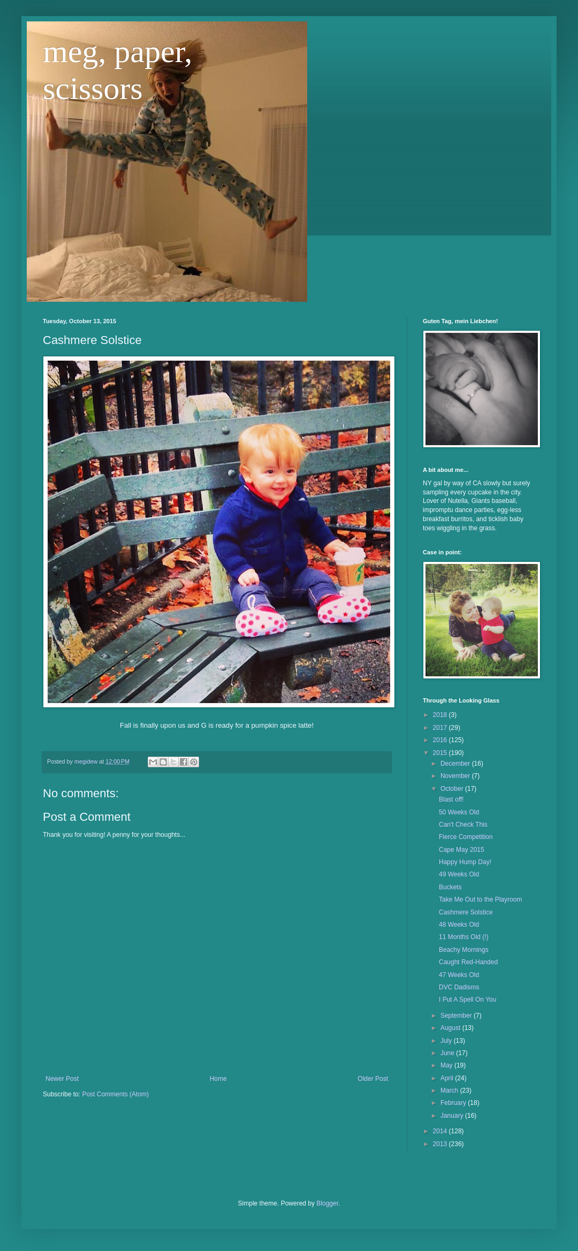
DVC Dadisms (459, 987)
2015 (441, 753)
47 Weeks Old (459, 975)
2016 (441, 740)
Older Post (373, 1078)
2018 (441, 715)
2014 (441, 1131)
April (447, 1078)
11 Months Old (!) (464, 937)
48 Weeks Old (459, 924)
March (450, 1090)
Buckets (450, 887)
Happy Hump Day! (465, 862)
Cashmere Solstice (466, 912)
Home (218, 1078)
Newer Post (62, 1078)
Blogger (327, 1203)
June (448, 1053)
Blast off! (451, 799)
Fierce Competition (466, 837)
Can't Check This (463, 824)
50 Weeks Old (459, 812)
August (451, 1028)
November (456, 776)
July (447, 1040)
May (447, 1065)
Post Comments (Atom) (115, 1094)
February (454, 1103)
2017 (441, 727)
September (457, 1015)
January (452, 1115)
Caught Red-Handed (468, 962)
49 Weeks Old (459, 874)
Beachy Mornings (464, 949)
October (452, 788)
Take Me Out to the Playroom (480, 899)
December (456, 763)
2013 (441, 1144)
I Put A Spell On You (467, 999)
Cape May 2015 (461, 849)
